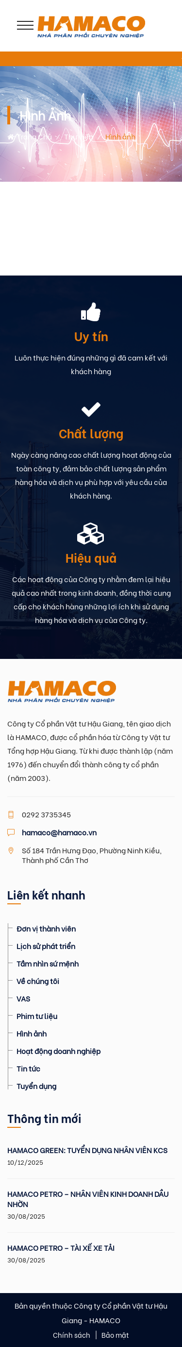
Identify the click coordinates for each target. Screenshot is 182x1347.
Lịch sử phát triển (46, 945)
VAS (23, 998)
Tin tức (28, 1068)
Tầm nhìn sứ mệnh (48, 963)
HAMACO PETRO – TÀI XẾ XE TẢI (61, 1248)
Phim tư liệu (37, 1015)
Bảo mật (115, 1335)
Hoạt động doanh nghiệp (58, 1050)
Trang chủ (29, 136)
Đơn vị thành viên (46, 928)
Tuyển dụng (36, 1085)
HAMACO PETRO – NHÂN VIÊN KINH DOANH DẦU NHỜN (87, 1199)
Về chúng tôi (38, 980)
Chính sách (71, 1335)
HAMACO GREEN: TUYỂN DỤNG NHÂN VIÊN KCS (87, 1150)
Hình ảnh (32, 1033)
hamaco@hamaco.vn (59, 832)
